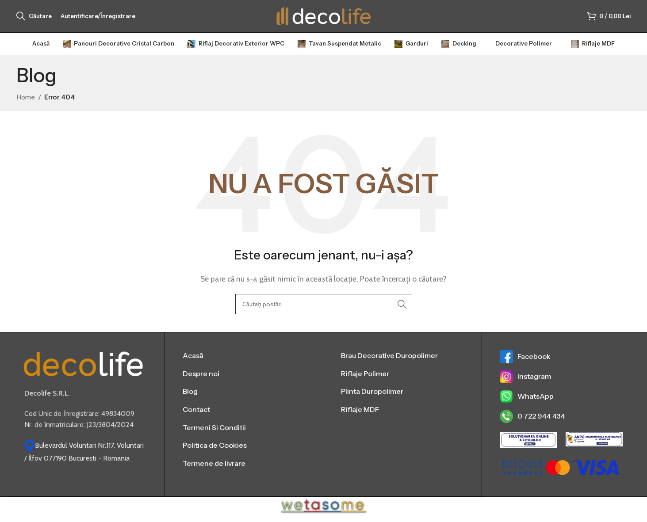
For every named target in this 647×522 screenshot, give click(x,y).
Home (25, 104)
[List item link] (244, 363)
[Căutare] (34, 20)
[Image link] (83, 371)
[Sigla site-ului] (323, 19)
